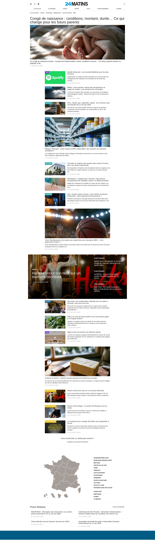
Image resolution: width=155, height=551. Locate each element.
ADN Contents (118, 548)
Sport (77, 9)
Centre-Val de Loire (100, 472)
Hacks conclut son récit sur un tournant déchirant (56, 281)
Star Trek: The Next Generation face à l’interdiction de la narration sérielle (108, 295)
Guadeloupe (98, 498)
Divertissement (103, 9)
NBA (77, 13)
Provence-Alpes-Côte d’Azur (103, 494)
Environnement (69, 13)
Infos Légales (89, 544)
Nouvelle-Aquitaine (100, 487)
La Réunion (97, 506)
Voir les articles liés (40, 288)
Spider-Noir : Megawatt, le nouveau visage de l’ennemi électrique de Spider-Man (108, 269)
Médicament (59, 13)
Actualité (37, 9)
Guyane (96, 503)
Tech (88, 9)
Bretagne (97, 469)
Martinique (97, 501)
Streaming (50, 13)
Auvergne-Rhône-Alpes (101, 464)
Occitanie (97, 489)
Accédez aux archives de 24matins (77, 449)
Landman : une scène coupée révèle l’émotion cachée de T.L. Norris (107, 282)
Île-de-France (98, 482)
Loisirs (118, 9)
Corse (96, 474)
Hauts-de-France (99, 479)
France (42, 13)
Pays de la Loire (99, 492)
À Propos (65, 544)
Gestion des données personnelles (111, 544)
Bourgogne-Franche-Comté (103, 467)
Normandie (97, 484)
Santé (65, 9)
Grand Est (97, 477)
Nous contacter (76, 544)
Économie (51, 9)
